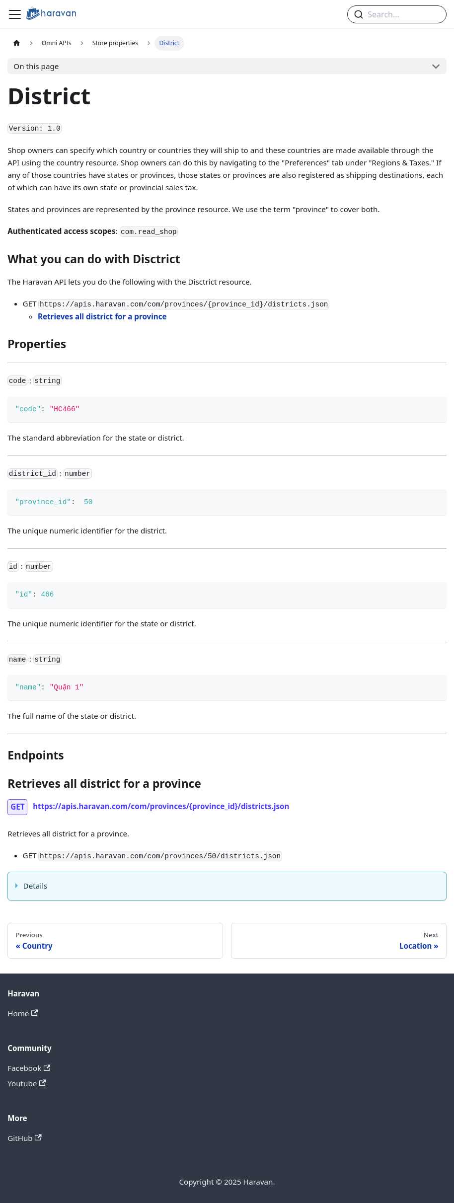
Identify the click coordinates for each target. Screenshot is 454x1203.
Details (35, 886)
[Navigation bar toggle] (14, 14)
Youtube (26, 1083)
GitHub (24, 1138)
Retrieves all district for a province (102, 316)
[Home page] (16, 43)
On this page (36, 66)
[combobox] (397, 14)
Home (22, 1013)
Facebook (28, 1068)
